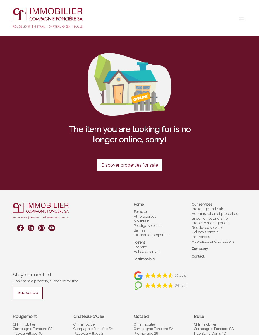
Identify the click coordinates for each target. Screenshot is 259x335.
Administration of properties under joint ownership (215, 216)
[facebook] (20, 228)
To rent (139, 242)
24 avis (180, 285)
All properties (145, 216)
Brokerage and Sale (208, 209)
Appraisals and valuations (213, 241)
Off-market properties (151, 235)
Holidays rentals (147, 251)
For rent (140, 247)
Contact (198, 256)
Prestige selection (148, 226)
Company (200, 249)
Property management (211, 223)
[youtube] (51, 228)
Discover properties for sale (129, 165)
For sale (140, 212)
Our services (202, 204)
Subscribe (28, 292)
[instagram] (41, 228)
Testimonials (144, 259)
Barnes (139, 230)
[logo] (48, 18)
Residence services (207, 227)
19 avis (180, 275)
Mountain (141, 221)
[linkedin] (31, 228)
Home (139, 204)
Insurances (201, 237)
